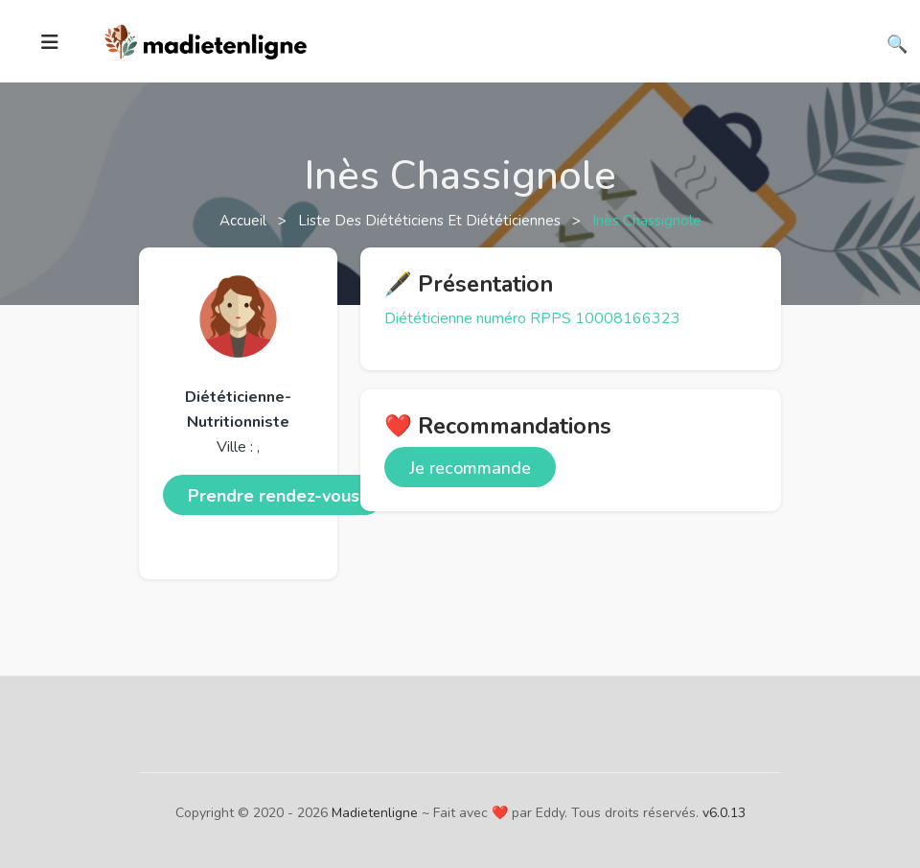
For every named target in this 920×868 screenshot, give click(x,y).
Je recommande (470, 468)
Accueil (244, 220)
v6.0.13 (724, 813)
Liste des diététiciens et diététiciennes (431, 220)
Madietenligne (375, 813)
